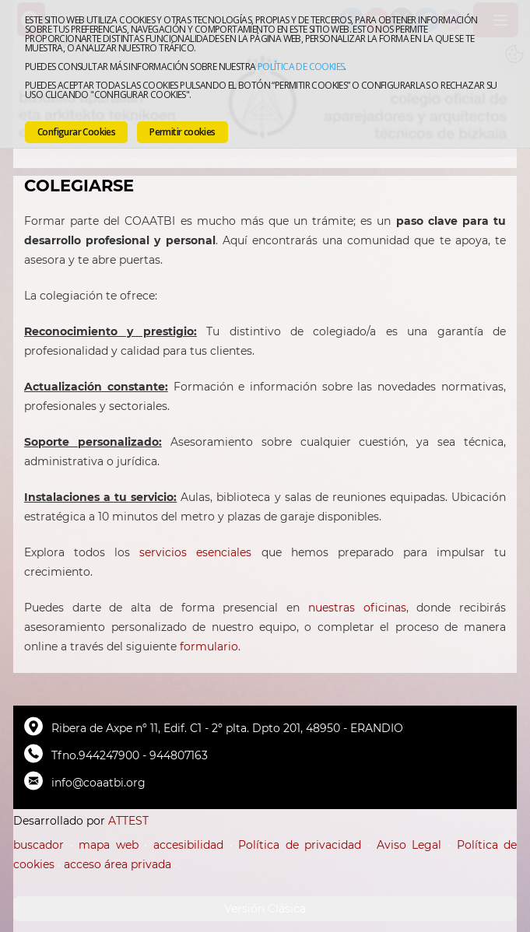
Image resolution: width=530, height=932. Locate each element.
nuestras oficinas (357, 608)
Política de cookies (301, 66)
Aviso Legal (409, 845)
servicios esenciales (195, 552)
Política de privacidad (299, 845)
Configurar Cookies (76, 131)
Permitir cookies (182, 131)
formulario (209, 646)
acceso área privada (117, 864)
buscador (38, 845)
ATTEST (128, 821)
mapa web (109, 845)
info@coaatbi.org (98, 783)
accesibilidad (188, 845)
